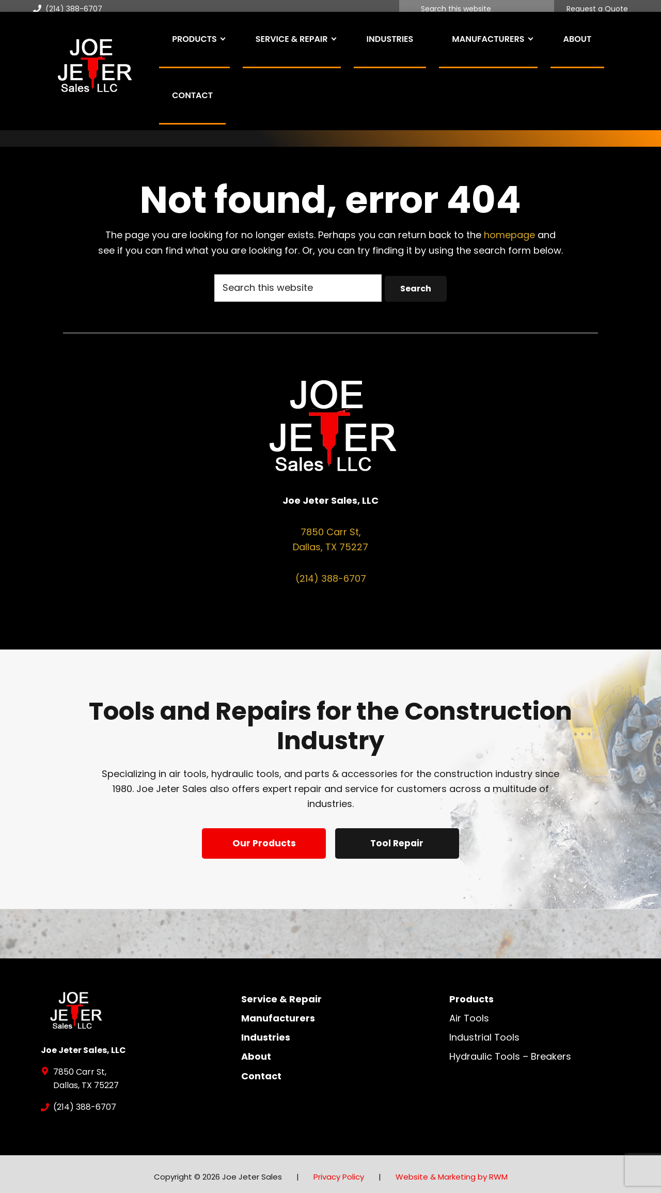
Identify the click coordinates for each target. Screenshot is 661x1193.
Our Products (262, 842)
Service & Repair (281, 993)
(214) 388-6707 (67, 9)
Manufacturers (278, 1012)
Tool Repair (399, 842)
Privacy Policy (338, 1171)
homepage (509, 234)
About (256, 1051)
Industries (265, 1032)
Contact (261, 1070)
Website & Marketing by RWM (452, 1171)
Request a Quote (597, 9)
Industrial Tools (484, 1032)
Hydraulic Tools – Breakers (510, 1051)
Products (471, 993)
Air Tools (469, 1012)
